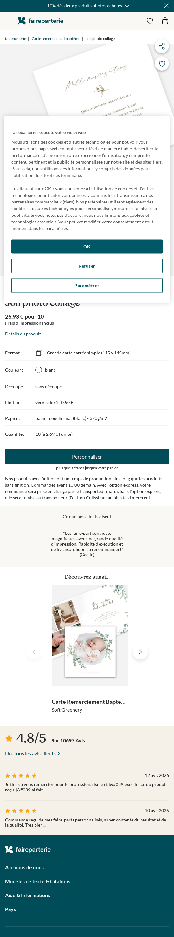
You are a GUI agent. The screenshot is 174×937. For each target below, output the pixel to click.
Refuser (87, 266)
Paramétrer (87, 285)
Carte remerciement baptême (56, 38)
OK (86, 246)
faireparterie (40, 21)
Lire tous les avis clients (30, 753)
